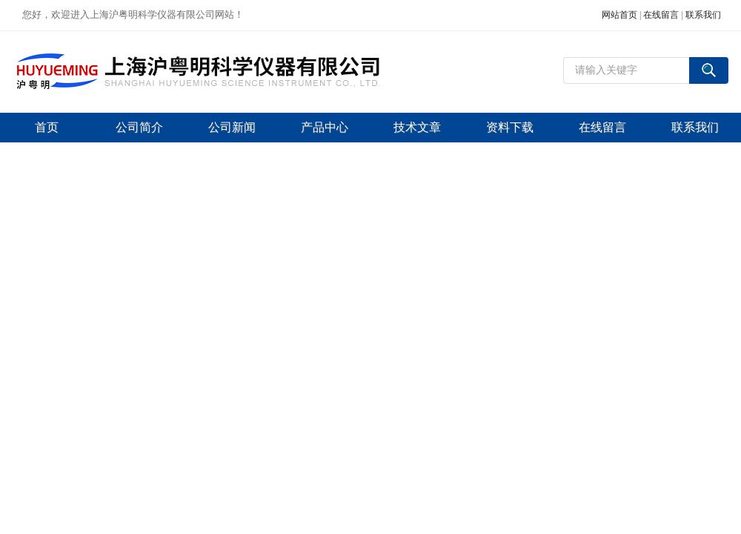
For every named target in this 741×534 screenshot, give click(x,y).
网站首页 (619, 15)
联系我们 (703, 15)
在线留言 (661, 15)
